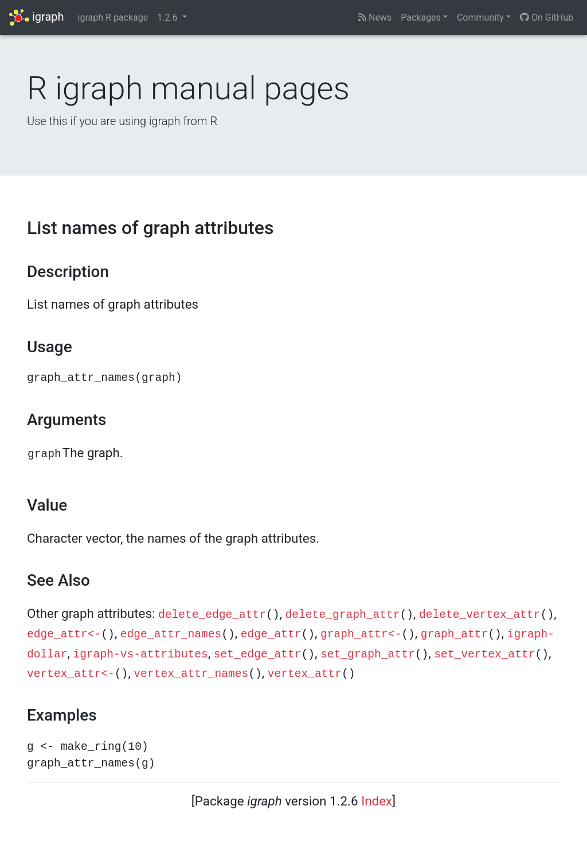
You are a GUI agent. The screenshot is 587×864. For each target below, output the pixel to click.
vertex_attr (305, 674)
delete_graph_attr (342, 615)
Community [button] (480, 17)
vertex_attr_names (191, 674)
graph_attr (454, 634)
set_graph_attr (367, 654)
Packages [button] (421, 17)
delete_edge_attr (212, 615)
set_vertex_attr (484, 654)
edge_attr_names (170, 634)
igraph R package (113, 17)
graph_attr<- (360, 634)
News (375, 17)
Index (376, 800)
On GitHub (546, 17)
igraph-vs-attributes (140, 654)
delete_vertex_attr (480, 615)
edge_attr (271, 634)
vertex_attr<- (71, 674)
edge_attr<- (64, 634)
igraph (36, 17)
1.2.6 (168, 17)
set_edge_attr (258, 654)
